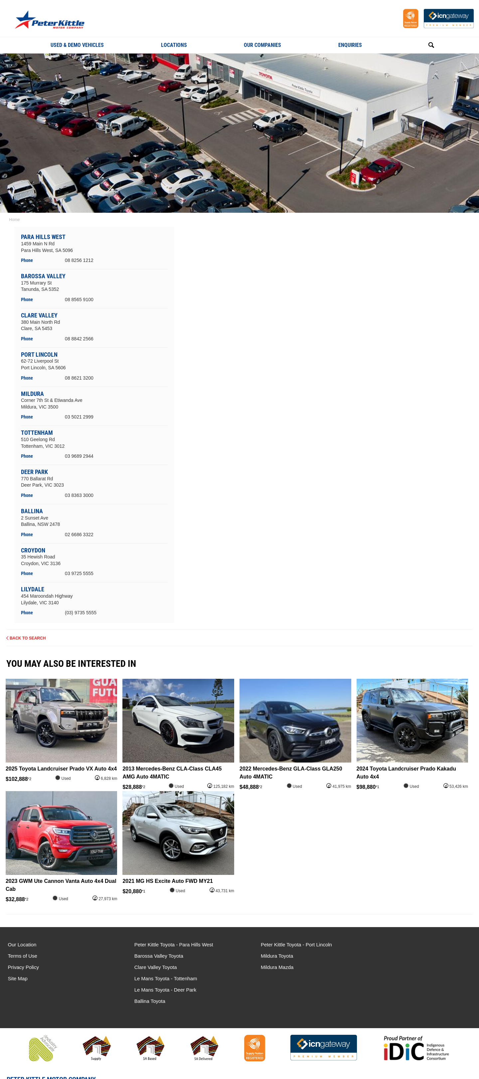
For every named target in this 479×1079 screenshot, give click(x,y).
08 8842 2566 (79, 338)
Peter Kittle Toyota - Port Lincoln (283, 944)
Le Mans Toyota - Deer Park (398, 956)
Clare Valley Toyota (149, 967)
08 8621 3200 (79, 377)
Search (423, 45)
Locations (174, 45)
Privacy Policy (23, 967)
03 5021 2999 (79, 417)
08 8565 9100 (79, 299)
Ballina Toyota (382, 967)
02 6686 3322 (79, 534)
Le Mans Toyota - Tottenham (398, 944)
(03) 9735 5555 (81, 612)
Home (13, 219)
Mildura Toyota (263, 956)
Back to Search (28, 638)
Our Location (22, 944)
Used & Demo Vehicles (77, 45)
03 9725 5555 (79, 573)
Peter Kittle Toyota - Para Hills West (167, 944)
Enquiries (350, 45)
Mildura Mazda (263, 967)
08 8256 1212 (79, 260)
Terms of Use (22, 956)
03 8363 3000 (79, 495)
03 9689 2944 (79, 456)
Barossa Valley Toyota (152, 956)
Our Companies (262, 45)
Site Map (18, 978)
